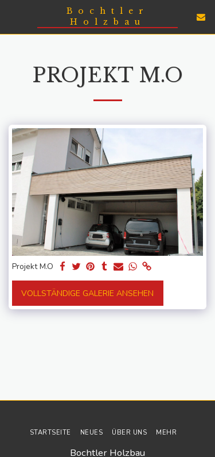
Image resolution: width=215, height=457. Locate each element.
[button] (12, 16)
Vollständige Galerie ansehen (87, 293)
